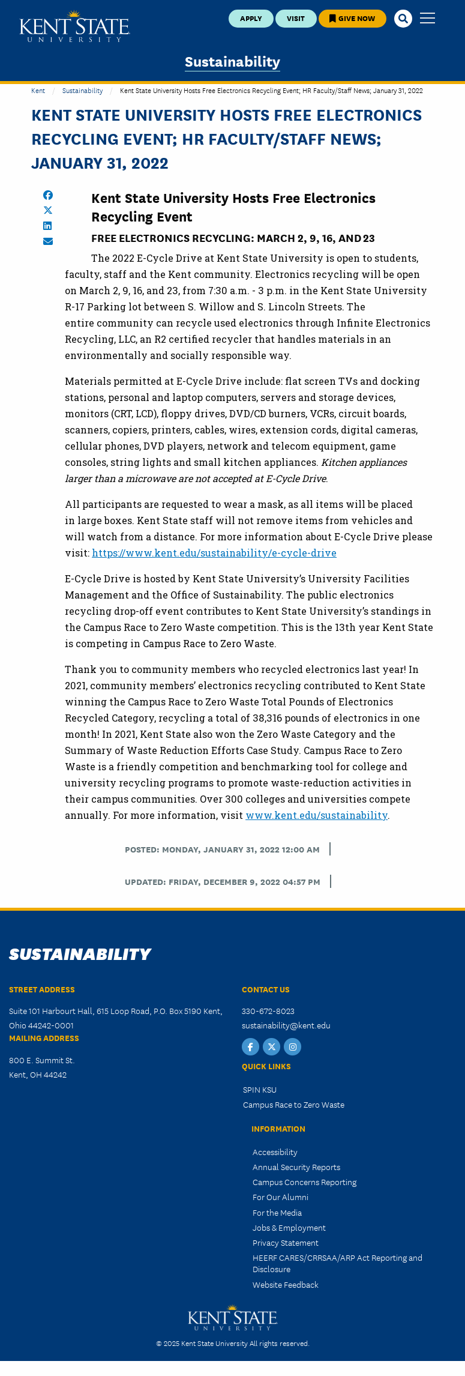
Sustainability (232, 60)
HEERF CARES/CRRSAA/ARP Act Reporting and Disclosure (337, 1263)
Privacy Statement (286, 1242)
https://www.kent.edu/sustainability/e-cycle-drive (214, 552)
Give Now (352, 17)
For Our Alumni (280, 1196)
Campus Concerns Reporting (304, 1181)
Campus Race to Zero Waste (293, 1104)
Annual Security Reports (296, 1166)
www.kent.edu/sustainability (316, 815)
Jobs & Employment (289, 1227)
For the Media (277, 1212)
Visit (296, 17)
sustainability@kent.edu (286, 1024)
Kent (38, 89)
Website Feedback (286, 1284)
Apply (251, 17)
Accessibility (275, 1151)
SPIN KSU (260, 1089)
